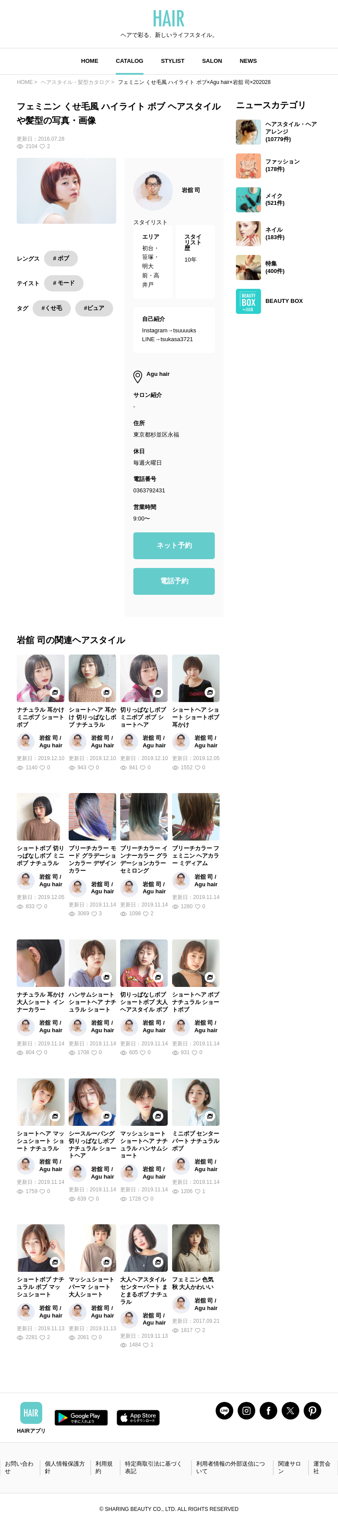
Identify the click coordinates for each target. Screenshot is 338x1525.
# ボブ (61, 258)
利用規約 (104, 1467)
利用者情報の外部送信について (230, 1467)
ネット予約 (174, 545)
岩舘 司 (191, 190)
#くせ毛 (51, 308)
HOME (89, 61)
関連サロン (289, 1467)
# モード (64, 283)
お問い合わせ (19, 1467)
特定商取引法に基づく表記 (153, 1467)
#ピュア (94, 308)
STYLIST (172, 61)
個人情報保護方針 (65, 1467)
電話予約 (174, 581)
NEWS (248, 61)
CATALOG (129, 61)
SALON (212, 61)
